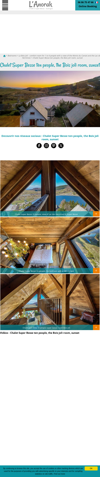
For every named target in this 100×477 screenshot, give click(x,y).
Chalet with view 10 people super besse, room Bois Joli (46, 328)
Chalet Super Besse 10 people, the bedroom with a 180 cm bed (46, 271)
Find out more (59, 474)
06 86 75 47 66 (85, 2)
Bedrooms (12, 55)
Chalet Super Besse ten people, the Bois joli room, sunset (58, 58)
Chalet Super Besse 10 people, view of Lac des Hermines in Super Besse (46, 214)
